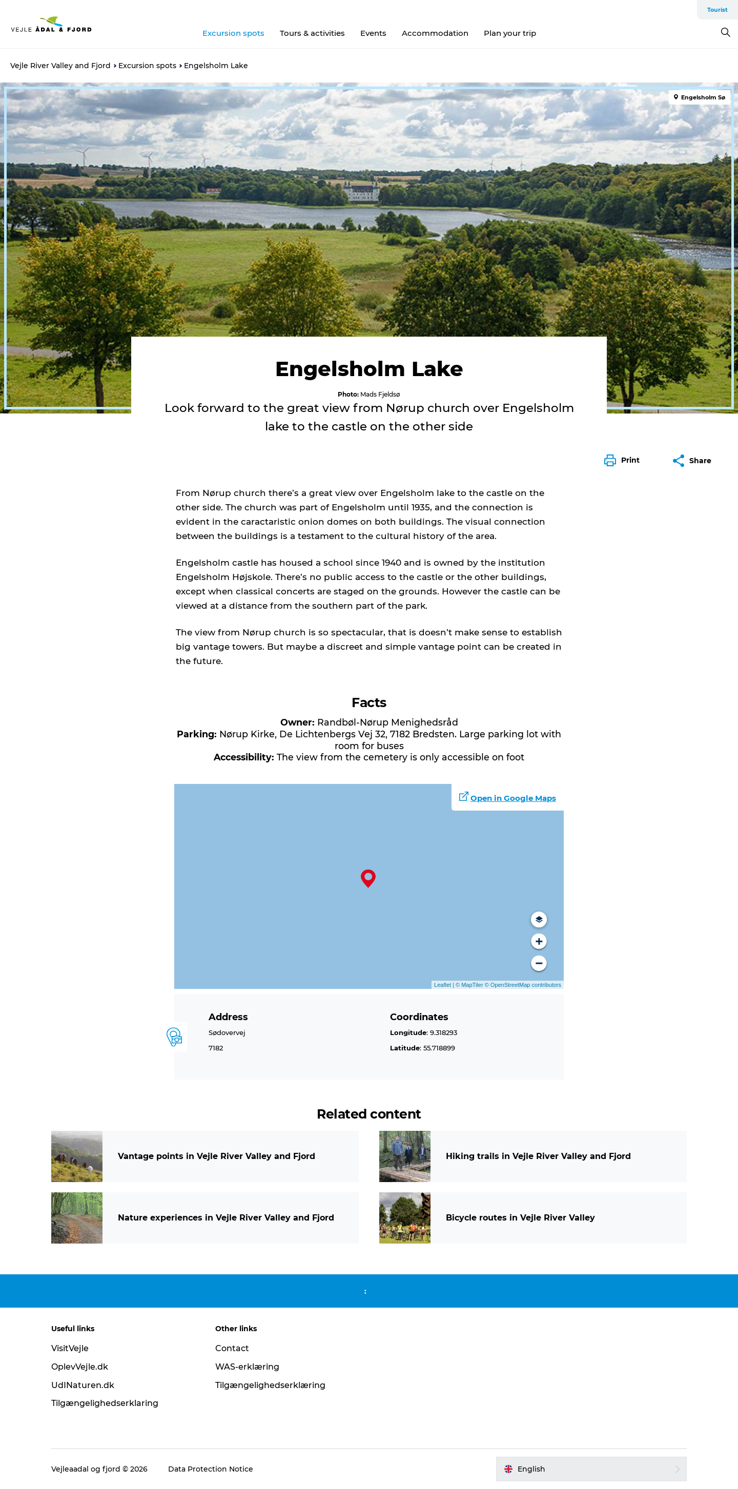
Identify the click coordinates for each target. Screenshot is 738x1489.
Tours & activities (312, 33)
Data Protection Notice (210, 1469)
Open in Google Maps (513, 798)
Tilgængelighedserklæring (270, 1385)
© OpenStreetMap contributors (522, 985)
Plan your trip (510, 33)
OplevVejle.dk (79, 1367)
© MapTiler (469, 985)
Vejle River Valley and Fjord (60, 65)
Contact (232, 1348)
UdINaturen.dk (82, 1385)
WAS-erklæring (247, 1367)
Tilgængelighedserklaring (104, 1403)
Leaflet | (445, 985)
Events (373, 33)
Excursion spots (233, 33)
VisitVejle (70, 1348)
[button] (624, 460)
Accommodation (435, 33)
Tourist (717, 9)
